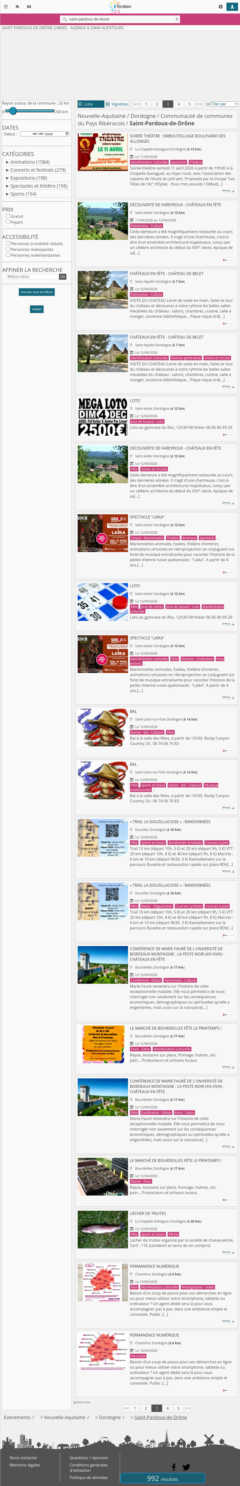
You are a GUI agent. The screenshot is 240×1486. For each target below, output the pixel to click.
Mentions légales (25, 1465)
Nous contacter (23, 1457)
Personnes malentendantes (35, 256)
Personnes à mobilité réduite (37, 244)
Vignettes (117, 104)
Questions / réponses (89, 1457)
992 (162, 1478)
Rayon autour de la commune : (30, 103)
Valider (37, 310)
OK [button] (62, 277)
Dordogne (143, 116)
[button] (36, 295)
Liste (86, 104)
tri (208, 104)
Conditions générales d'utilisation (89, 1467)
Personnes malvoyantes (32, 250)
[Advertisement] (120, 64)
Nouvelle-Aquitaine (102, 116)
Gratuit (17, 217)
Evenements (17, 1417)
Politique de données (89, 1477)
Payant (17, 223)
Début (9, 134)
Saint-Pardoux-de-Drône (161, 1417)
